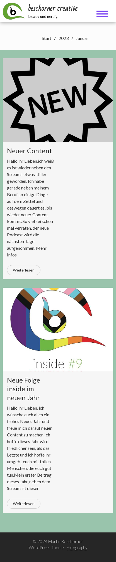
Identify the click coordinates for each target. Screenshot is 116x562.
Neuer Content (29, 150)
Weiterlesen (24, 270)
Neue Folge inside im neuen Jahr (23, 388)
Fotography (77, 547)
